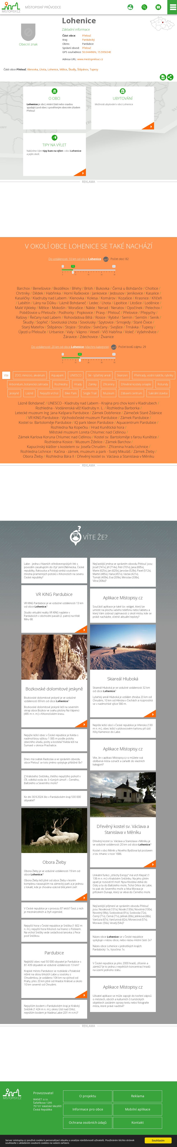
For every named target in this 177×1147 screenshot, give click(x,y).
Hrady (78, 384)
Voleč (129, 331)
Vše (6, 375)
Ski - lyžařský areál (99, 375)
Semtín (141, 317)
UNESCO (75, 375)
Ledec (94, 302)
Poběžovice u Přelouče (38, 312)
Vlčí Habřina (112, 331)
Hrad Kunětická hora (107, 427)
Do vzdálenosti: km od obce (74, 259)
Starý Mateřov (33, 327)
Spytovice (106, 322)
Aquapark (57, 375)
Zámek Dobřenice (106, 412)
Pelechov (152, 307)
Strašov (84, 327)
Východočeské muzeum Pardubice (89, 417)
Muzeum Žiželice (88, 441)
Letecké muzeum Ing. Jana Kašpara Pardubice (52, 412)
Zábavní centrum (131, 393)
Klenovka (32, 69)
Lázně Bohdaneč (72, 302)
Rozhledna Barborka (123, 408)
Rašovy (21, 317)
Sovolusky (88, 322)
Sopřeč (42, 322)
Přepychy (148, 312)
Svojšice (116, 327)
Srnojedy (124, 322)
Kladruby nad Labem (50, 298)
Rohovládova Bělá (78, 317)
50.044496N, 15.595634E (96, 52)
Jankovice (99, 293)
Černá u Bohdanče (127, 288)
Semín (127, 317)
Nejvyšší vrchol (49, 393)
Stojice (70, 327)
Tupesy (94, 69)
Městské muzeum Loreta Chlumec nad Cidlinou (87, 432)
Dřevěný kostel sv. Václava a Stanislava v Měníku (115, 456)
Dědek (38, 293)
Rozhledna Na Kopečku (69, 427)
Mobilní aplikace (137, 1109)
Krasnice (142, 298)
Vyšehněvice (146, 331)
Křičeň (157, 298)
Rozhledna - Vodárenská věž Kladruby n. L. (70, 408)
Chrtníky (23, 293)
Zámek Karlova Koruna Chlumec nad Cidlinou (54, 437)
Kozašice (125, 298)
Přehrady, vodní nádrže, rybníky (153, 375)
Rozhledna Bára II (60, 456)
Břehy (76, 288)
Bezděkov (61, 288)
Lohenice (79, 20)
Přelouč (86, 35)
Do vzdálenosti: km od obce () (70, 347)
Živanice (107, 336)
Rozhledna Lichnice (35, 451)
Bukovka (102, 288)
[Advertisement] (88, 210)
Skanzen (122, 375)
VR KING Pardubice (43, 417)
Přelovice (130, 312)
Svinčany (100, 327)
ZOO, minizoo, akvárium (30, 375)
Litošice (136, 302)
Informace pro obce (87, 1109)
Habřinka (53, 293)
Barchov (23, 288)
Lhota (42, 69)
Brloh (88, 288)
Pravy (100, 312)
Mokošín (58, 307)
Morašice (76, 307)
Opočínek (134, 307)
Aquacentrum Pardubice (136, 422)
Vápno (81, 331)
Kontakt (137, 1122)
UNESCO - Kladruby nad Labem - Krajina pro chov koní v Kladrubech (102, 403)
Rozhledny (61, 384)
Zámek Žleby (143, 451)
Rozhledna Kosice (58, 441)
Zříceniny (108, 384)
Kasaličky (22, 298)
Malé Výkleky (25, 307)
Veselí (94, 331)
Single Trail (89, 393)
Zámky (92, 384)
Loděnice (152, 302)
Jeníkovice (135, 293)
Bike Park (71, 393)
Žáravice (70, 336)
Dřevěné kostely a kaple (136, 384)
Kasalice (152, 293)
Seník (154, 317)
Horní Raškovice (76, 293)
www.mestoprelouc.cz (90, 59)
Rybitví (113, 317)
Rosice (100, 317)
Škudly (72, 69)
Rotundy (162, 384)
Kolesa (92, 298)
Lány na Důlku (44, 302)
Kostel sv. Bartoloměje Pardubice (45, 422)
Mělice (63, 69)
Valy (70, 331)
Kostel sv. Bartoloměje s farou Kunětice (125, 437)
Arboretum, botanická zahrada (28, 384)
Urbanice (56, 331)
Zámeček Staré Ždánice (143, 412)
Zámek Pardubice (134, 417)
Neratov (117, 307)
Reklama (137, 1096)
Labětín (24, 302)
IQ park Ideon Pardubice (94, 422)
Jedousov (117, 293)
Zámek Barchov (118, 441)
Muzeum (108, 393)
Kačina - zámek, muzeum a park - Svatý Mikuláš (92, 451)
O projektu (87, 1096)
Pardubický (88, 39)
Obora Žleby (33, 456)
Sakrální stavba (157, 393)
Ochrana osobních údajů (88, 1122)
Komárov (108, 298)
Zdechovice (89, 336)
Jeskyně (14, 393)
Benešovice (42, 288)
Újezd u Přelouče (32, 331)
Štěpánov (82, 69)
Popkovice (85, 312)
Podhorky (66, 312)
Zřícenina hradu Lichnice (128, 446)
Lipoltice (120, 302)
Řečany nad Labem (45, 317)
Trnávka (132, 327)
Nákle (90, 307)
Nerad (103, 307)
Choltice (151, 288)
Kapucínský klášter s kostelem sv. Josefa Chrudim (66, 446)
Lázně (29, 393)
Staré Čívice (143, 322)
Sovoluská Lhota (64, 322)
